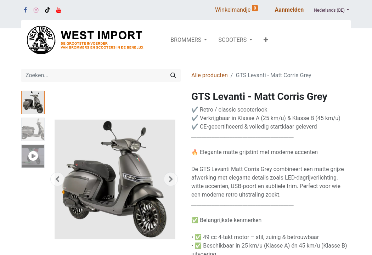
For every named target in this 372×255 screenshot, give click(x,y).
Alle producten (209, 75)
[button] (266, 40)
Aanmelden (289, 9)
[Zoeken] (173, 75)
